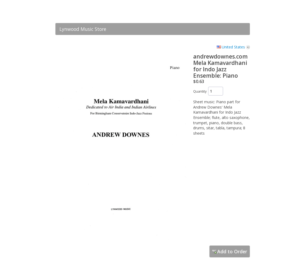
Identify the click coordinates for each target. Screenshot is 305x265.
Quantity (200, 91)
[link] (235, 11)
